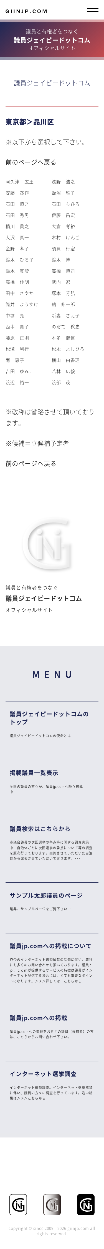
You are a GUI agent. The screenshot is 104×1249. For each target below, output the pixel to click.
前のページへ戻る (31, 161)
